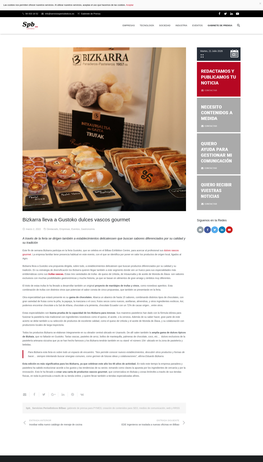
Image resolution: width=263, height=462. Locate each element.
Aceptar (130, 5)
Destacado (52, 229)
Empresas (64, 229)
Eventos (75, 229)
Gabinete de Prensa (90, 13)
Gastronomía (88, 229)
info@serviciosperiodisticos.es (59, 13)
